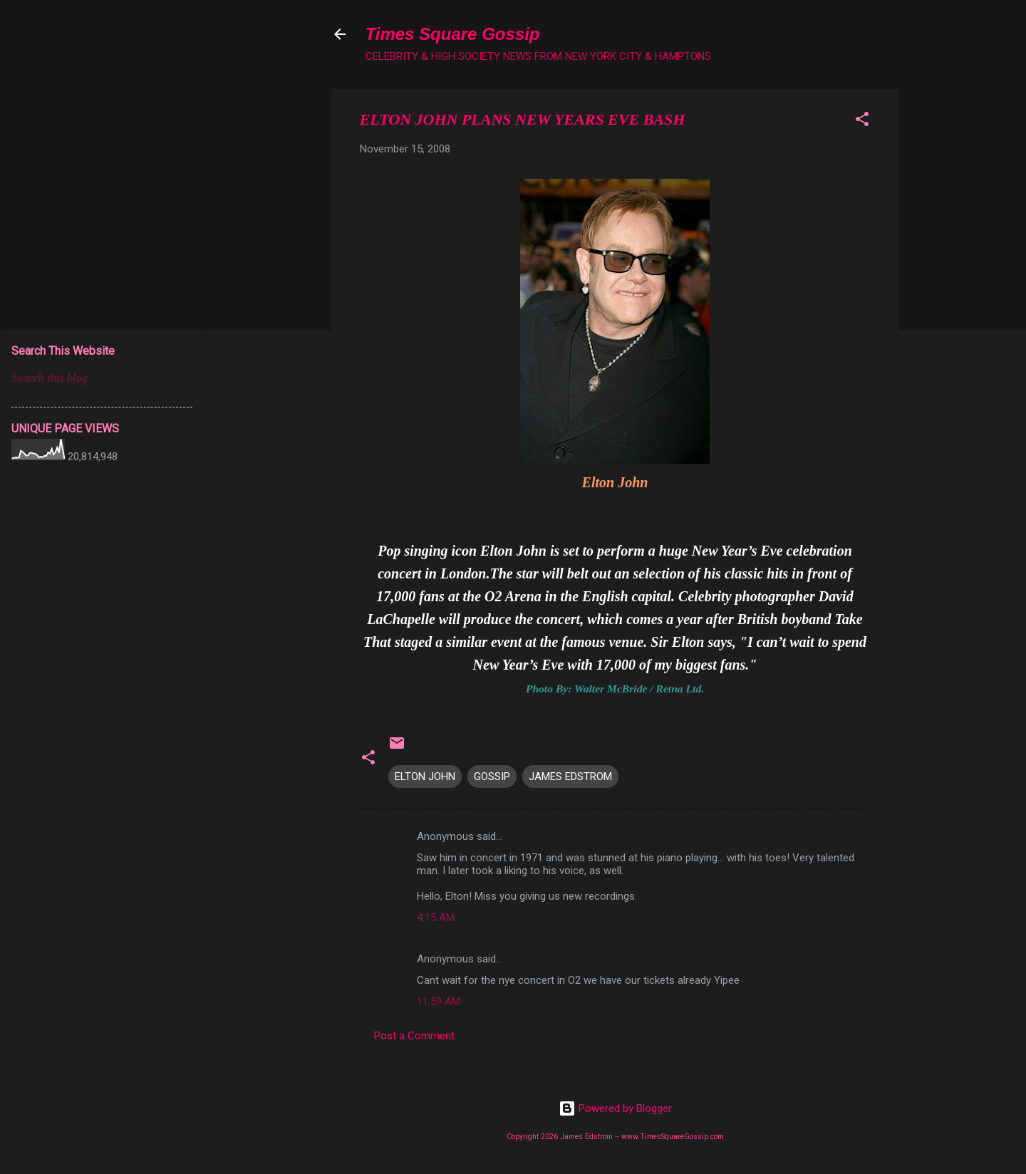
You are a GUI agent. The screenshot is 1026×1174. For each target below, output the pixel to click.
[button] (862, 121)
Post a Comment (414, 1035)
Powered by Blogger (615, 1108)
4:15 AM (436, 917)
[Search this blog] (101, 378)
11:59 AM (438, 1001)
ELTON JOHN (425, 776)
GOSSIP (492, 776)
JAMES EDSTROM (570, 776)
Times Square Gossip (453, 33)
